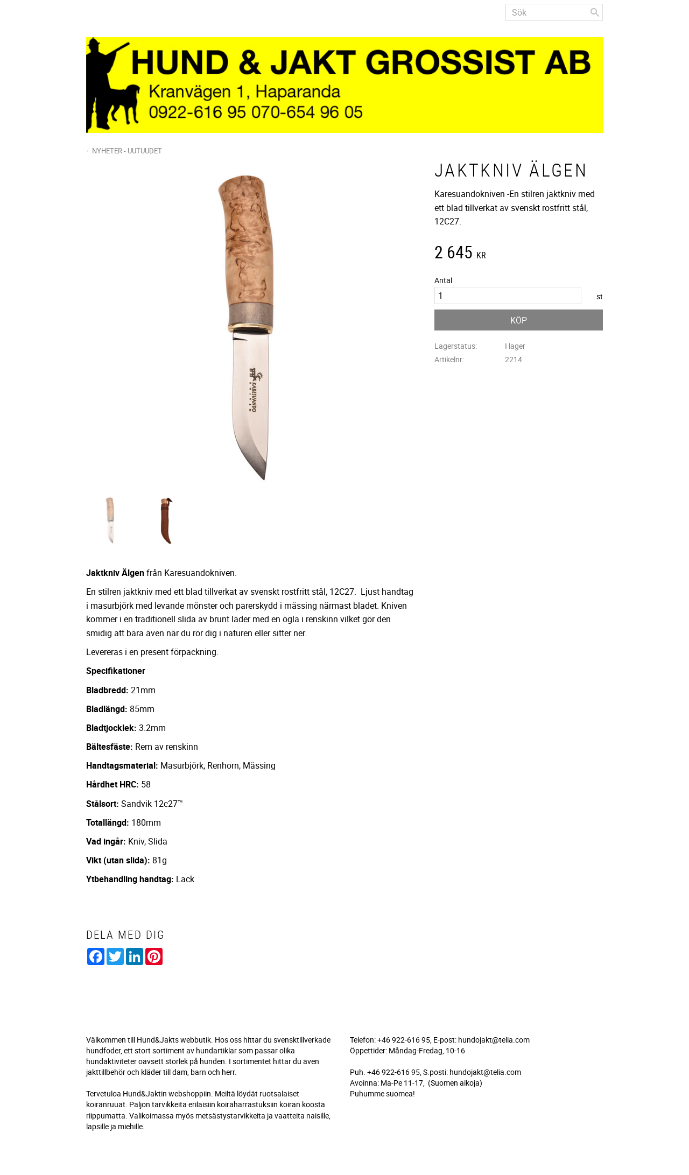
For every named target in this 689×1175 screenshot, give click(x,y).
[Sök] (595, 12)
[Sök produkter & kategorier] (554, 12)
